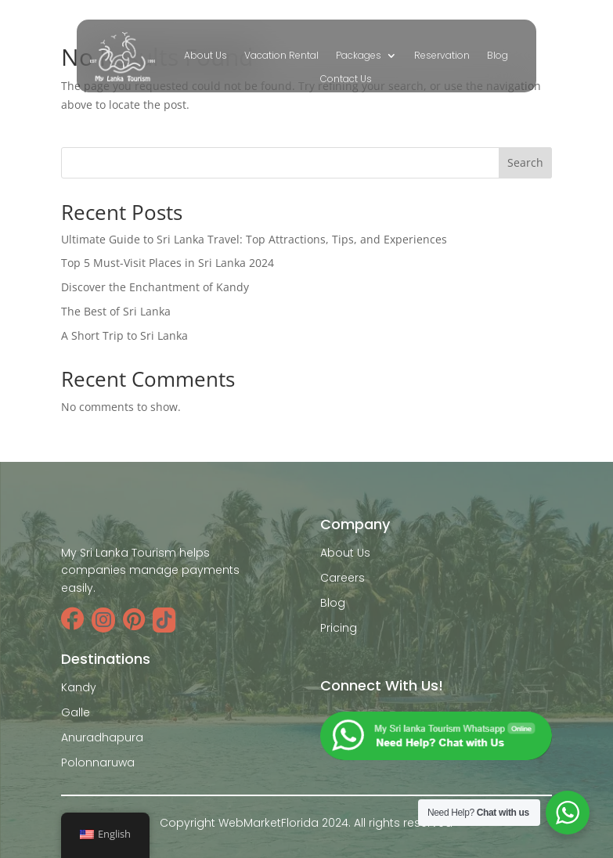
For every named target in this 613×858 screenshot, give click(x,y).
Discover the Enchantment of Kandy (155, 286)
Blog (497, 56)
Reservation (442, 56)
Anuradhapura (102, 737)
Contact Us (346, 79)
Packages (358, 56)
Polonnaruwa (98, 762)
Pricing (338, 628)
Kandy (78, 687)
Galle (75, 712)
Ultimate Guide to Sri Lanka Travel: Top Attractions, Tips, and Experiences (254, 239)
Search (525, 162)
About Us (205, 56)
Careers (342, 578)
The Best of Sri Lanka (116, 311)
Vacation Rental (281, 56)
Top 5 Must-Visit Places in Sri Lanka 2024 (167, 262)
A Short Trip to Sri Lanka (124, 335)
